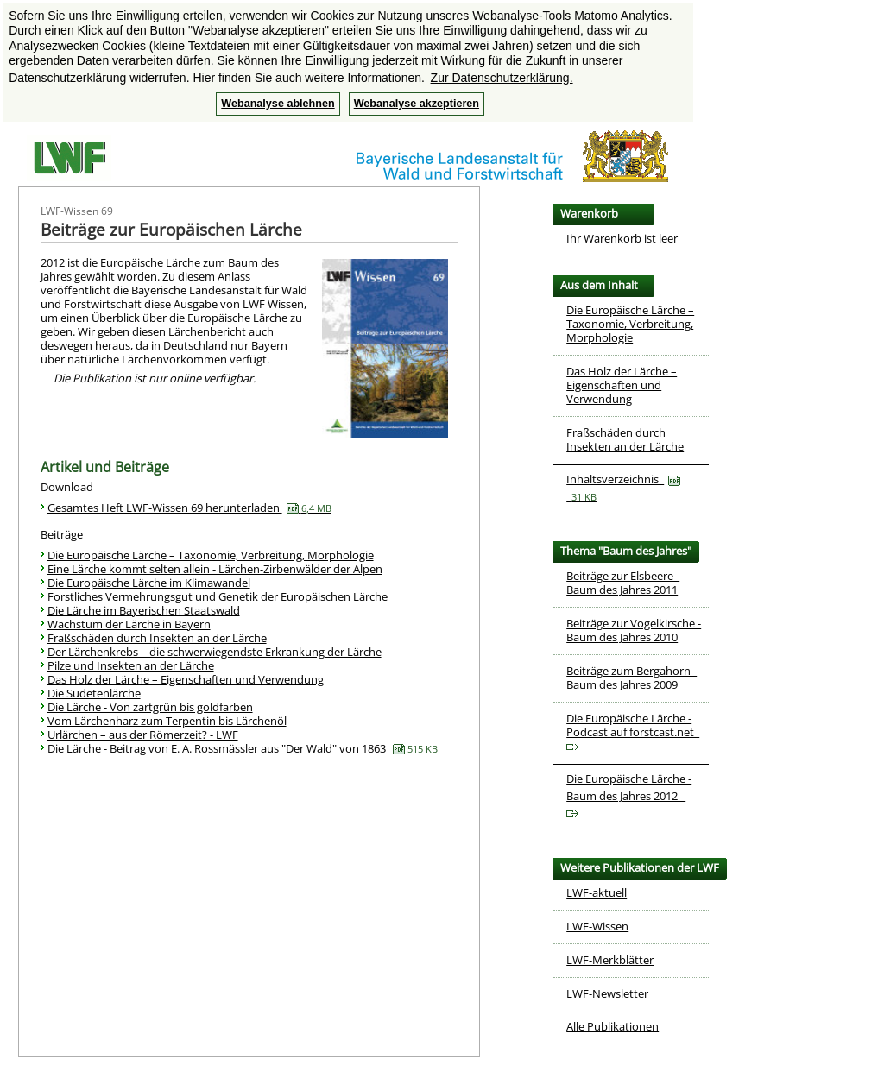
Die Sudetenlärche (94, 693)
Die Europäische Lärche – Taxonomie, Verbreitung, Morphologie (210, 555)
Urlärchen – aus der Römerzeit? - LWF (142, 734)
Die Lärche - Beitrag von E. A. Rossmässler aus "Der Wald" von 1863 (242, 748)
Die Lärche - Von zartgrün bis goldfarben (150, 707)
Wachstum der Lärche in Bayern (129, 624)
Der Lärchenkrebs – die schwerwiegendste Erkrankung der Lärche (214, 651)
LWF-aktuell (596, 892)
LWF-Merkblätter (610, 960)
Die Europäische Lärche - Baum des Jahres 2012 (628, 794)
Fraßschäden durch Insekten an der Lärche (157, 638)
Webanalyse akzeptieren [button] (416, 104)
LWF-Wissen (597, 926)
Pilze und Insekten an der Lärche (130, 665)
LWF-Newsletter (607, 993)
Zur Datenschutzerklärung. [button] (502, 78)
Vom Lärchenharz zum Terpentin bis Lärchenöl (167, 720)
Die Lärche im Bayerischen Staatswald (143, 610)
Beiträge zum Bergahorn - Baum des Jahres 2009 (631, 677)
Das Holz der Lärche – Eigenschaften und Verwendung (185, 679)
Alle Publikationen (612, 1026)
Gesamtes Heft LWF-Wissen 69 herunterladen (189, 507)
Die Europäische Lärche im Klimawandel (148, 582)
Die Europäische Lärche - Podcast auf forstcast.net (632, 730)
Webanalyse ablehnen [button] (277, 104)
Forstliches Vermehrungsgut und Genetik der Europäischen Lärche (217, 596)
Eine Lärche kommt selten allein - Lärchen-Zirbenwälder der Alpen (214, 569)
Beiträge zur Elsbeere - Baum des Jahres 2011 (622, 582)
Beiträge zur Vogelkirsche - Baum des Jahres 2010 (633, 630)
